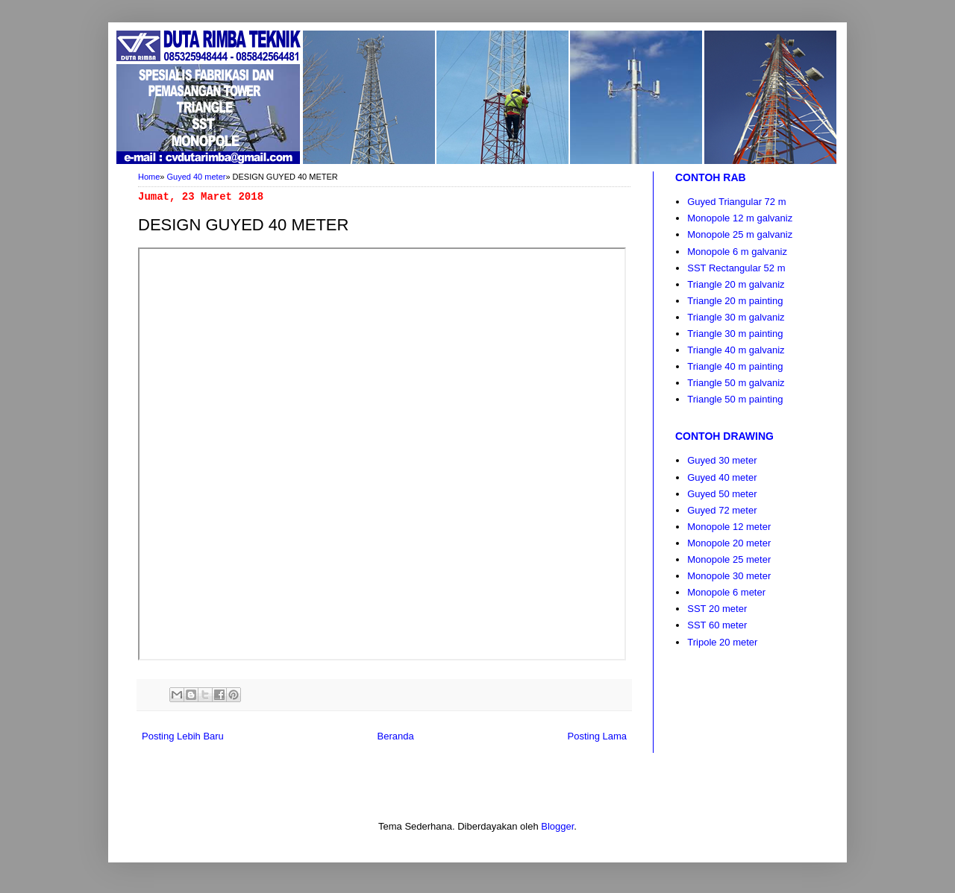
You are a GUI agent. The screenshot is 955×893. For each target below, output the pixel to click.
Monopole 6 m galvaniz (737, 251)
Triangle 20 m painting (735, 300)
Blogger (557, 826)
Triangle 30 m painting (735, 333)
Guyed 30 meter (722, 460)
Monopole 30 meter (729, 575)
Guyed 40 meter (196, 176)
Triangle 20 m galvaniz (735, 284)
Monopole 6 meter (726, 592)
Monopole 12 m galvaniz (739, 218)
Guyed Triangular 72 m (736, 201)
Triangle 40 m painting (735, 366)
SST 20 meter (717, 608)
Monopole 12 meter (729, 526)
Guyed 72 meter (722, 510)
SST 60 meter (717, 625)
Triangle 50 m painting (735, 399)
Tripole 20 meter (722, 642)
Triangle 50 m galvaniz (735, 382)
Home (149, 176)
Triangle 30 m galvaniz (735, 317)
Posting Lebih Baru (183, 736)
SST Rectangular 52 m (736, 268)
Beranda (396, 736)
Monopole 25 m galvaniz (739, 234)
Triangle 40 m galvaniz (735, 350)
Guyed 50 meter (722, 493)
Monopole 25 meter (729, 559)
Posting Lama (597, 736)
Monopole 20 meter (729, 543)
